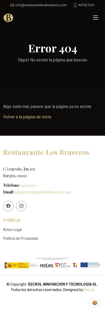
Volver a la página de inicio (27, 116)
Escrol (89, 290)
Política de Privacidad (20, 238)
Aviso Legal (12, 229)
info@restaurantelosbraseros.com (42, 192)
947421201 (28, 185)
